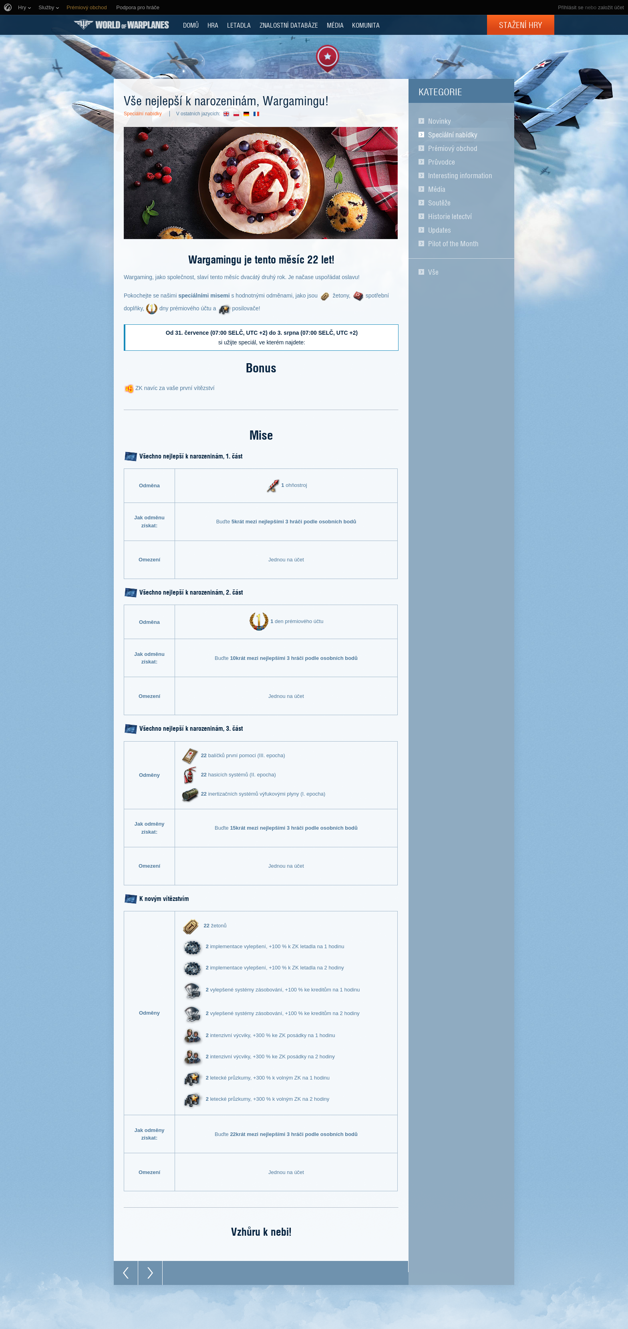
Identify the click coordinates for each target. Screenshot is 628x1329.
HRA (212, 24)
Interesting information (460, 175)
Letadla (239, 24)
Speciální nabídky (452, 134)
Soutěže (439, 202)
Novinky (439, 121)
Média (436, 189)
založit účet (611, 7)
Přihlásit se (571, 7)
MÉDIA (335, 24)
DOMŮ (191, 24)
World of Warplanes (121, 25)
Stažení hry (520, 24)
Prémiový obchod (452, 148)
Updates (439, 229)
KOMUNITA (366, 24)
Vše (433, 271)
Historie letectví (450, 216)
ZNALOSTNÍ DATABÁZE (289, 24)
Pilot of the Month (453, 243)
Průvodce (441, 161)
